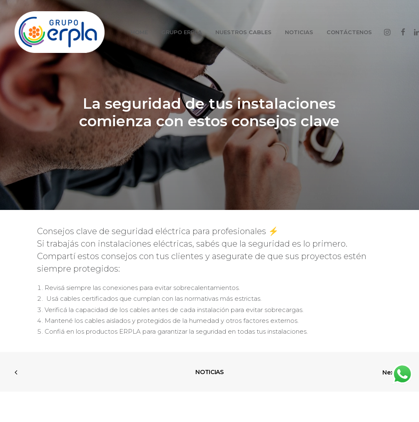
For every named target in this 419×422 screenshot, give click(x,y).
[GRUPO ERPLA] (60, 32)
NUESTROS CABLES (243, 32)
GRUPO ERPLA (181, 32)
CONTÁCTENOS (349, 32)
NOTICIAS (299, 32)
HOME (139, 32)
